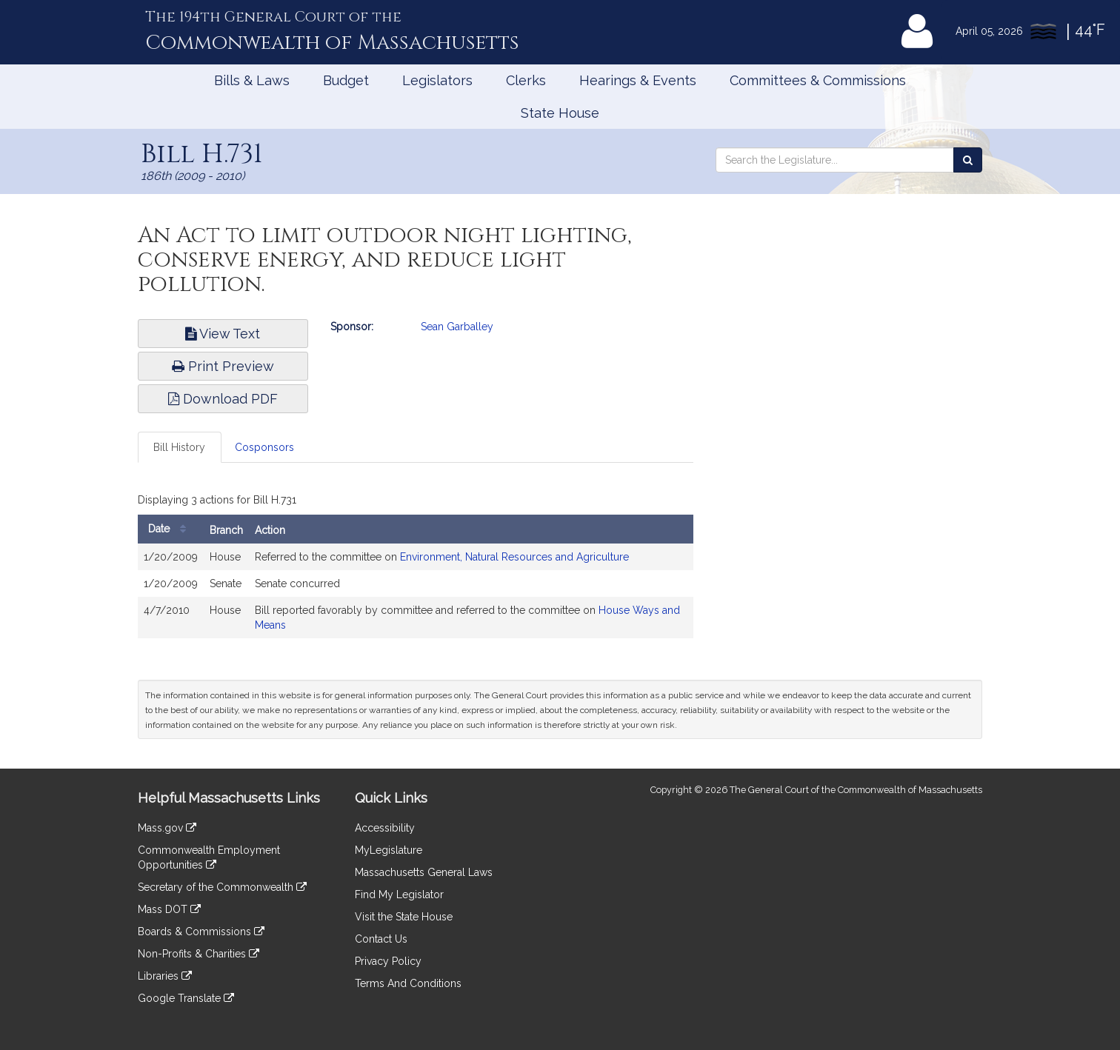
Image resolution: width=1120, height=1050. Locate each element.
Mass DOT (169, 909)
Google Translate (186, 998)
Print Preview (223, 366)
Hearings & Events (637, 80)
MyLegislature (388, 850)
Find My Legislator (399, 894)
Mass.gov (167, 828)
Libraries (165, 976)
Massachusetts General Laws (424, 872)
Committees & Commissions (818, 80)
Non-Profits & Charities (198, 954)
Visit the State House (404, 917)
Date (170, 529)
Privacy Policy (388, 961)
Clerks (526, 80)
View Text (222, 333)
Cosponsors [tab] (264, 447)
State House (560, 113)
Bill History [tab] (179, 447)
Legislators (437, 80)
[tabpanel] (415, 567)
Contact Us (381, 939)
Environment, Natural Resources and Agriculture (514, 557)
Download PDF (223, 399)
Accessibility (385, 828)
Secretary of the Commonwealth (222, 887)
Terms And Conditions (408, 983)
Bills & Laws (252, 80)
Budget (346, 80)
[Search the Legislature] (967, 160)
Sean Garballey (457, 326)
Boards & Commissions (201, 931)
